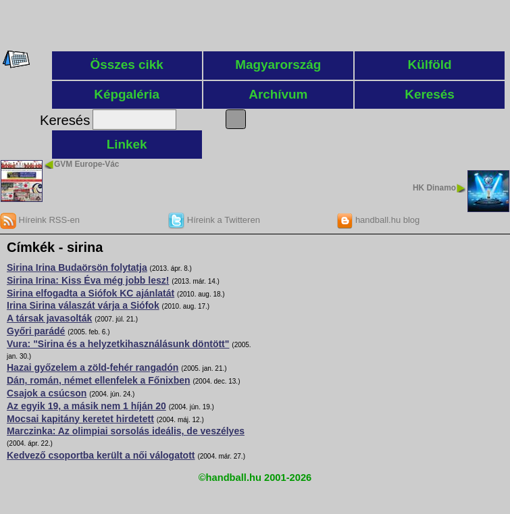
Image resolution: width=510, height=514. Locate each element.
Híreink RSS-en (40, 220)
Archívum (278, 94)
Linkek (127, 144)
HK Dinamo (434, 187)
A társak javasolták (49, 318)
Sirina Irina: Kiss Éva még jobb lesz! (88, 280)
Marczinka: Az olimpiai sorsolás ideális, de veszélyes (126, 431)
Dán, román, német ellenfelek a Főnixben (98, 380)
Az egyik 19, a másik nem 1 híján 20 (86, 406)
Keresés (430, 94)
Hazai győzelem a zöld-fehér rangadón (92, 367)
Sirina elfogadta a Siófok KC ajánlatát (90, 293)
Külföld (430, 64)
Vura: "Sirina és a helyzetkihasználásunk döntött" (118, 343)
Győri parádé (36, 331)
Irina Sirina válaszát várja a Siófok (83, 305)
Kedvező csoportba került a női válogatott (101, 455)
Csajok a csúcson (46, 393)
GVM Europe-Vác (86, 164)
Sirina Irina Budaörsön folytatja (77, 267)
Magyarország (278, 64)
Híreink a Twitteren (214, 220)
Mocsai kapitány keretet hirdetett (80, 418)
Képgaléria (126, 94)
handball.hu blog (377, 220)
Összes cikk (127, 64)
